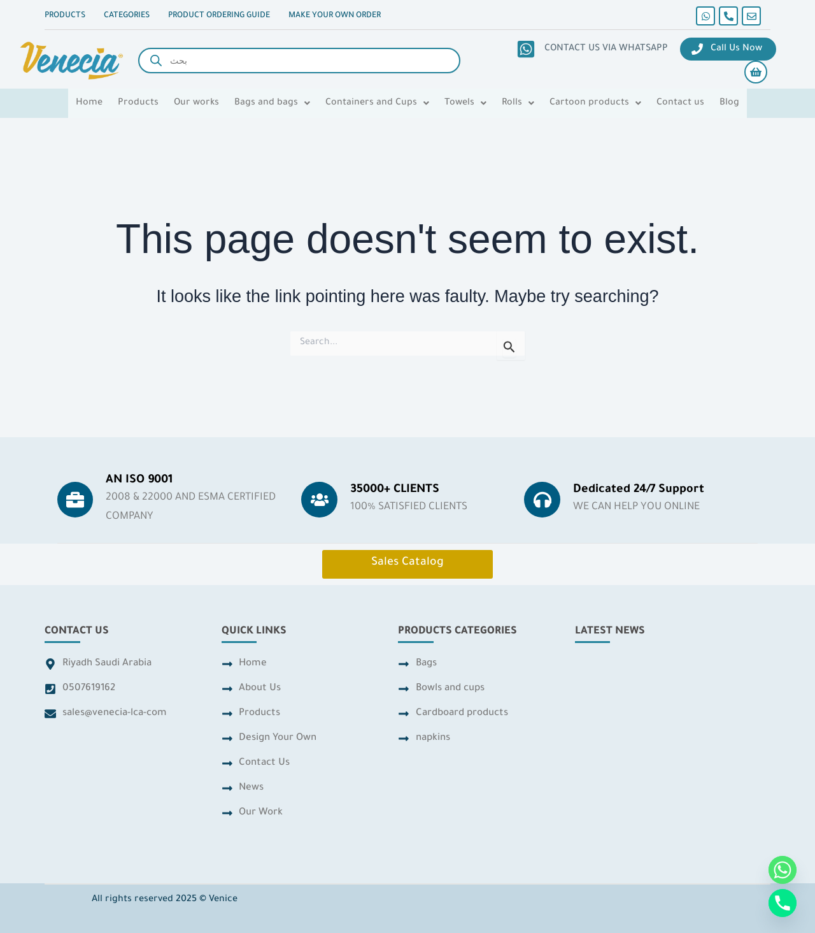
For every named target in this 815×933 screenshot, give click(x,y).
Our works (196, 103)
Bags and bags (272, 103)
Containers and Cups (377, 103)
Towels (465, 103)
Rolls (518, 103)
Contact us (680, 103)
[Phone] (783, 903)
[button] (272, 103)
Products (138, 103)
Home (89, 103)
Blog (729, 103)
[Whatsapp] (783, 870)
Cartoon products (595, 103)
